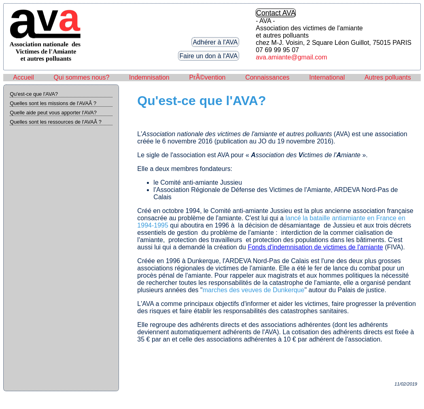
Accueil (23, 77)
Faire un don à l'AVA (209, 55)
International (327, 77)
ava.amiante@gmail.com (291, 57)
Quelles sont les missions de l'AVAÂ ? (53, 103)
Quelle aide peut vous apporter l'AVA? (53, 113)
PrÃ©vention (207, 77)
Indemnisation (149, 77)
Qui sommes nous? (82, 77)
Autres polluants (388, 77)
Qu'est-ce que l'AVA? (34, 94)
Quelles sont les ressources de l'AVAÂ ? (56, 122)
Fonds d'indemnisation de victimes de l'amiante (315, 247)
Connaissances (267, 77)
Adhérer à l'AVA (215, 41)
